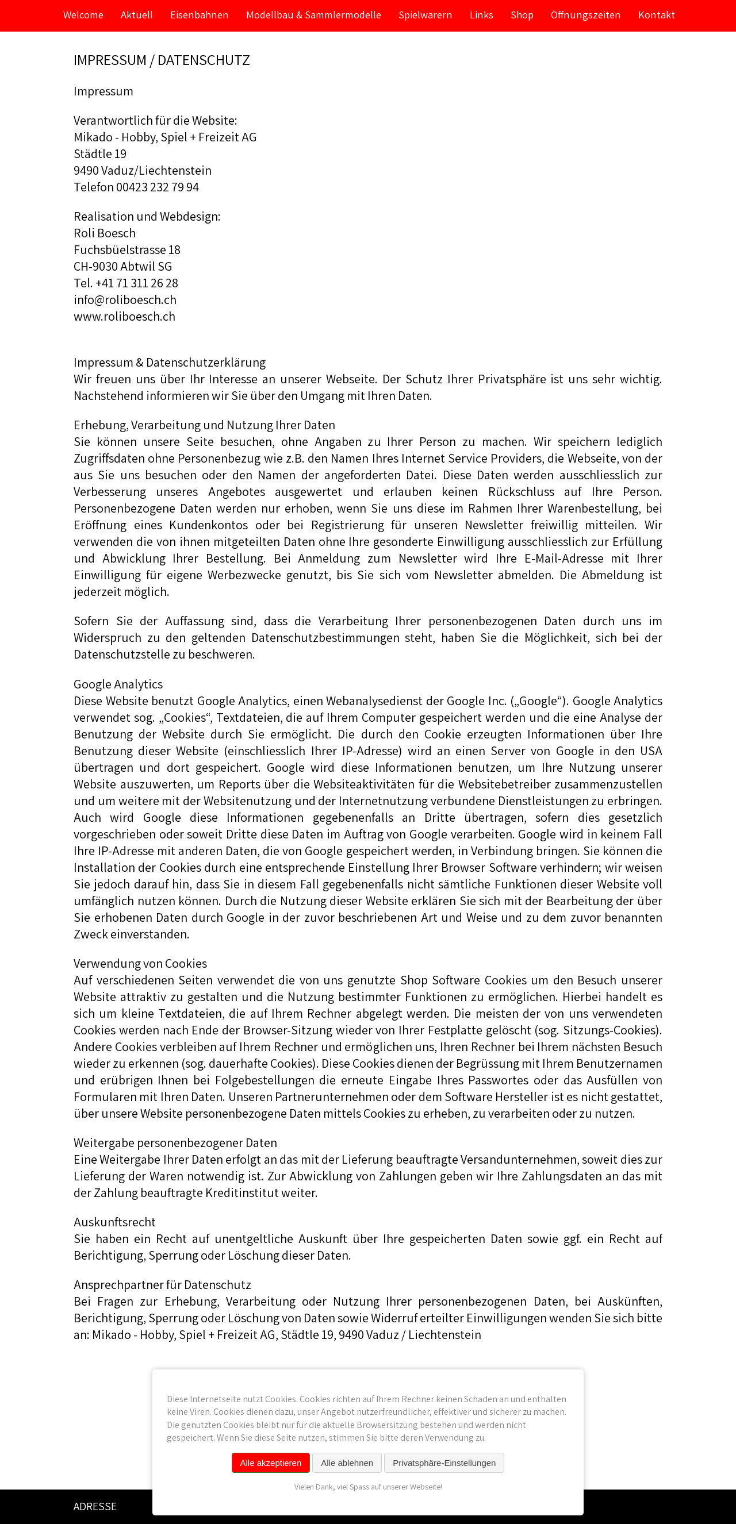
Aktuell (137, 14)
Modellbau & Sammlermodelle (313, 14)
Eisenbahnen (199, 14)
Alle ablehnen (347, 1463)
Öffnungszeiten (586, 14)
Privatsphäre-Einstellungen (444, 1463)
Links (481, 14)
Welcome (83, 14)
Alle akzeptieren (271, 1463)
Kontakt (656, 14)
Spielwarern (425, 14)
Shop (522, 14)
